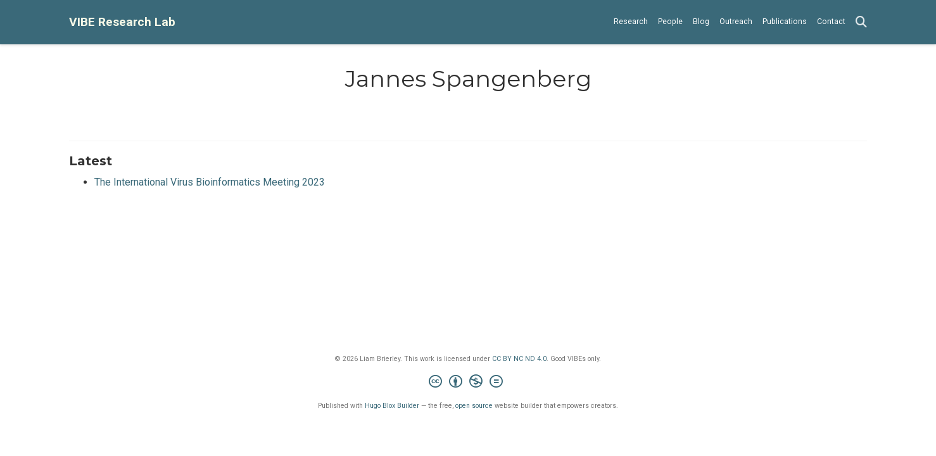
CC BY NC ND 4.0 (519, 359)
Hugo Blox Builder (392, 406)
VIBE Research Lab (122, 22)
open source (474, 406)
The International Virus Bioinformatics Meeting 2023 (209, 182)
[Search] (861, 22)
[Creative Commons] (468, 383)
